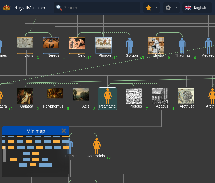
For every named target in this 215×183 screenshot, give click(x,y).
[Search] (102, 7)
